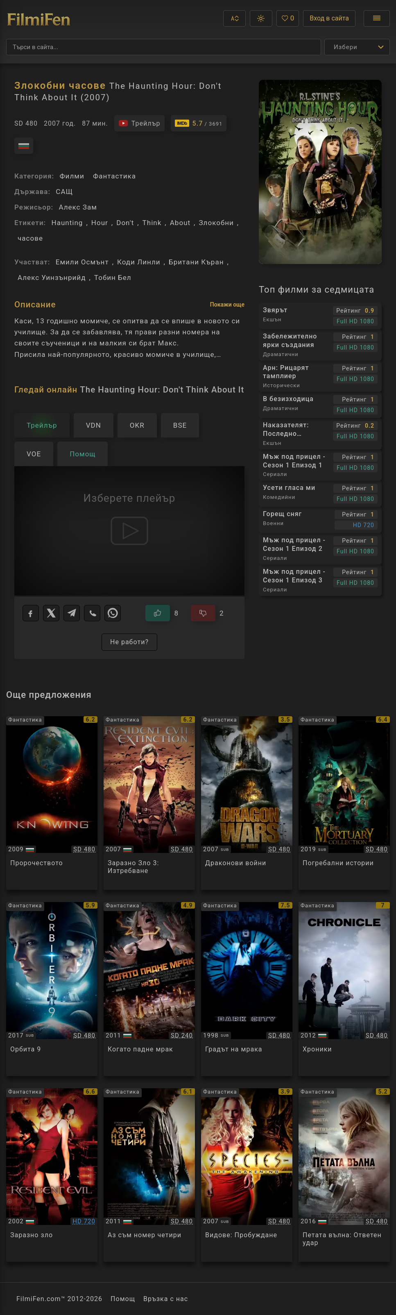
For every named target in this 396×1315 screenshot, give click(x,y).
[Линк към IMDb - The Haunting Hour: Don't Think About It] (199, 123)
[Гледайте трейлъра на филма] (139, 123)
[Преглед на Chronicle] (344, 989)
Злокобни (216, 223)
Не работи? (129, 642)
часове (30, 238)
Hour (99, 223)
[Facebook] (31, 613)
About (180, 223)
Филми (71, 176)
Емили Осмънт (82, 262)
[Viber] (92, 613)
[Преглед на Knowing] (51, 803)
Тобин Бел (112, 277)
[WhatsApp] (112, 613)
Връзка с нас (165, 1299)
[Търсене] (163, 47)
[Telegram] (71, 613)
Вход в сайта (329, 18)
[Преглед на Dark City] (246, 989)
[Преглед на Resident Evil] (51, 1175)
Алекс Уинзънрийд (52, 277)
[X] (51, 613)
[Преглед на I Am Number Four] (149, 1175)
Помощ (123, 1299)
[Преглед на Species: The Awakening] (246, 1175)
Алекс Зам (78, 207)
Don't (125, 223)
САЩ (64, 191)
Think (152, 223)
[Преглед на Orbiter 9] (51, 989)
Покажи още (227, 304)
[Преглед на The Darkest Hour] (149, 989)
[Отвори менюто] (377, 18)
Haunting (67, 223)
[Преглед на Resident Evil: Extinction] (149, 803)
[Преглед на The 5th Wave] (344, 1175)
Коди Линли (139, 262)
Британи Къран (196, 262)
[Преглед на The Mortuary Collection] (344, 803)
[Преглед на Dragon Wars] (246, 803)
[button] (234, 18)
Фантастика (114, 176)
